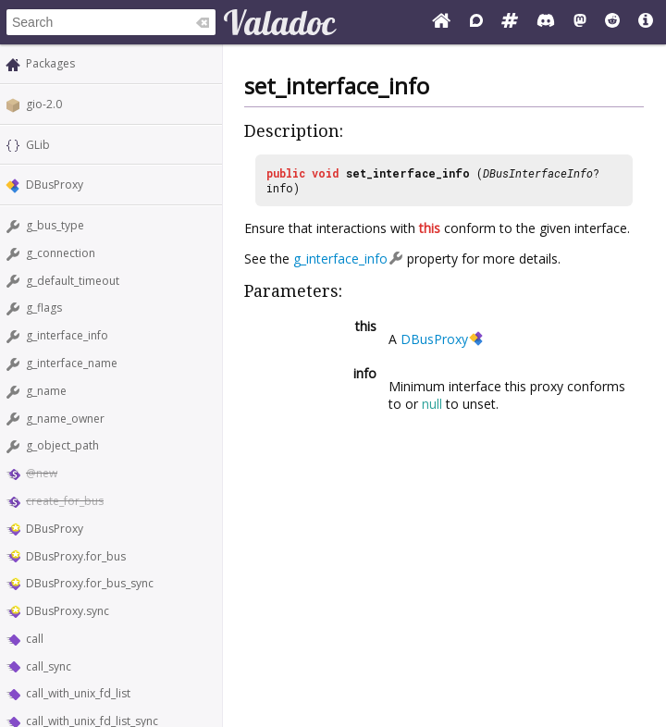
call (34, 639)
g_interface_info (67, 335)
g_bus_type (55, 225)
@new (41, 473)
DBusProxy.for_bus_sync (90, 583)
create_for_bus (65, 501)
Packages (50, 63)
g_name (46, 391)
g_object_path (62, 445)
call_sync (48, 666)
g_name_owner (65, 418)
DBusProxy (54, 184)
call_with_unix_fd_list (78, 693)
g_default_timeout (72, 281)
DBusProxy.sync (67, 611)
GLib (38, 145)
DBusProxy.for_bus (76, 556)
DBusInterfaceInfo (538, 173)
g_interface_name (71, 363)
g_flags (44, 307)
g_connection (60, 253)
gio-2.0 (44, 104)
